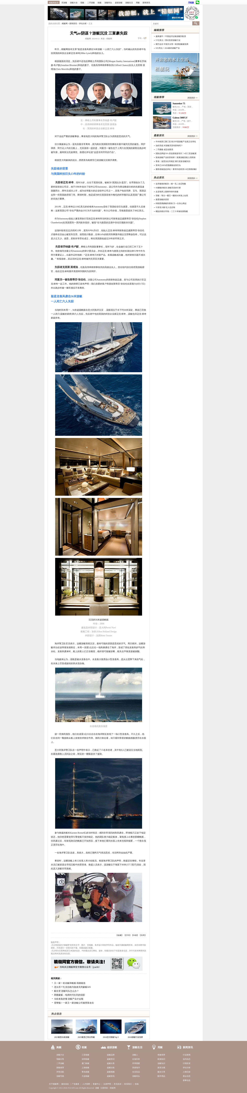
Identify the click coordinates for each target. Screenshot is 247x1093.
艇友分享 (161, 1072)
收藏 (119, 935)
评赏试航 (60, 1072)
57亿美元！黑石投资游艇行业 (168, 40)
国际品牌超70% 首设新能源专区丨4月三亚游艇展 (176, 153)
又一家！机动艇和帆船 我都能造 (70, 983)
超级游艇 (118, 3)
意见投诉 (117, 1084)
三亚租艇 (85, 1055)
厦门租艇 (85, 1063)
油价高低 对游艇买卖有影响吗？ (169, 145)
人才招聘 (86, 1084)
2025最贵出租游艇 (61, 1037)
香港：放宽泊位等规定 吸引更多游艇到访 (173, 161)
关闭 (143, 935)
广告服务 (75, 1084)
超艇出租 (111, 1068)
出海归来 (136, 1059)
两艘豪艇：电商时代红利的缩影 (69, 995)
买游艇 (64, 3)
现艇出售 (60, 1059)
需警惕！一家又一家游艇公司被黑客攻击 (74, 1003)
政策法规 (161, 1068)
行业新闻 (186, 1055)
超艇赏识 (111, 1059)
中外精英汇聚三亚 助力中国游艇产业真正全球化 (176, 142)
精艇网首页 (53, 3)
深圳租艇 (85, 1059)
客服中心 (96, 1084)
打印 (127, 935)
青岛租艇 (85, 1072)
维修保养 (161, 1055)
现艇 (82, 3)
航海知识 (161, 1059)
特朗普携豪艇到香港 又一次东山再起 (171, 203)
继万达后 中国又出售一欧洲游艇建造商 (172, 44)
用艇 (138, 3)
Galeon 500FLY (180, 118)
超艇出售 (111, 1063)
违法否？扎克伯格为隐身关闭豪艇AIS (72, 987)
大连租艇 (85, 1076)
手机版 (191, 2)
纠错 (135, 935)
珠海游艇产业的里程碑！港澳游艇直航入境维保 (175, 157)
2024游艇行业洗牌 (135, 1037)
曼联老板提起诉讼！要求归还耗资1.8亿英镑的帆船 (177, 169)
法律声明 (107, 1084)
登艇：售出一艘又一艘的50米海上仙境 (172, 195)
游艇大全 (74, 3)
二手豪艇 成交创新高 (164, 149)
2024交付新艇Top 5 (111, 1037)
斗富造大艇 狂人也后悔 (165, 207)
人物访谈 (186, 1072)
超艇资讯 (111, 1076)
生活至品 (136, 1072)
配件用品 (161, 1076)
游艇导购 (60, 1076)
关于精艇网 (53, 1084)
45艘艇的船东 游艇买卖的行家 (168, 188)
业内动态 (186, 1059)
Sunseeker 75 (179, 103)
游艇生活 (129, 3)
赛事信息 (186, 1080)
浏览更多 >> (192, 98)
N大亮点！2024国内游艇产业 (168, 48)
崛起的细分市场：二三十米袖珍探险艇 (172, 211)
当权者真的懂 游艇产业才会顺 (68, 999)
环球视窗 (136, 1063)
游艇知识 (161, 1063)
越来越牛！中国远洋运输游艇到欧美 (171, 36)
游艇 (97, 1088)
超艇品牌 (111, 1055)
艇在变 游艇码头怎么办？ (66, 991)
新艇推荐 (60, 1068)
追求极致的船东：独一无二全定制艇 (171, 184)
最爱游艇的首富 (162, 199)
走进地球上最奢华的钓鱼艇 (167, 192)
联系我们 (128, 1084)
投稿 (137, 1084)
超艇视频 (111, 1072)
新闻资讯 (146, 3)
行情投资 (186, 1063)
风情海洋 (136, 1068)
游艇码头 (108, 3)
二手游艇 (91, 3)
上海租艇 (85, 1068)
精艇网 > (66, 23)
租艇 (99, 3)
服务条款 (65, 1084)
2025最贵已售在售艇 (86, 1037)
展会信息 (186, 1076)
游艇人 (135, 1055)
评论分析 (83, 23)
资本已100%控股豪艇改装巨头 (168, 165)
